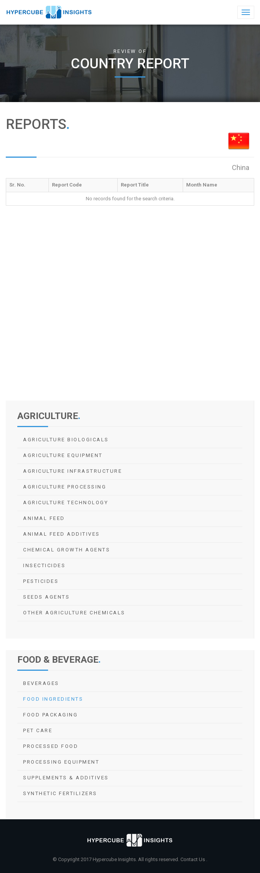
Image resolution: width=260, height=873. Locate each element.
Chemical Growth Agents (66, 550)
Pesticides (40, 581)
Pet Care (37, 730)
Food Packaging (50, 715)
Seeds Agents (46, 597)
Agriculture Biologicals (66, 439)
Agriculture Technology (65, 502)
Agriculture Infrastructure (72, 471)
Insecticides (44, 565)
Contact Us (193, 859)
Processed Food (50, 746)
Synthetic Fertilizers (60, 793)
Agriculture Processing (64, 487)
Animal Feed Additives (61, 534)
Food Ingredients (53, 699)
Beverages (41, 683)
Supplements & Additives (66, 778)
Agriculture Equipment (63, 455)
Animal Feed (44, 518)
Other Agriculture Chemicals (74, 613)
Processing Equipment (61, 762)
